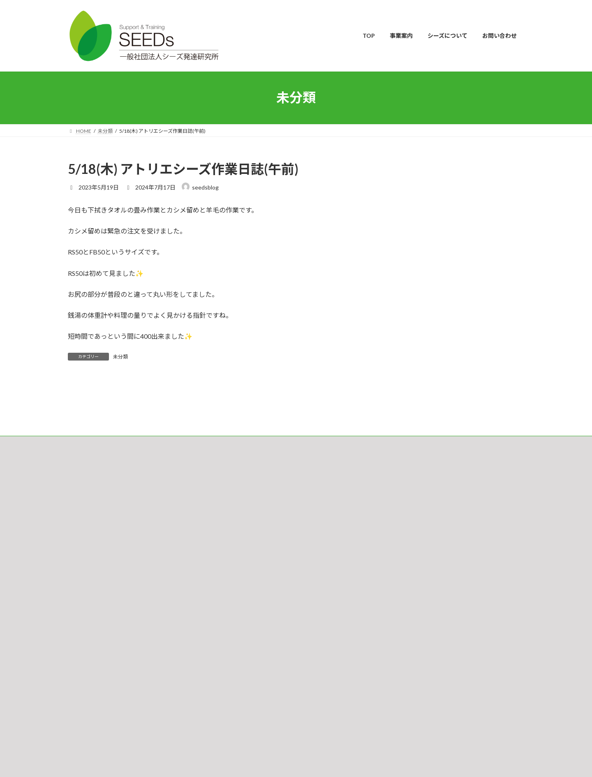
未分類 (120, 357)
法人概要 (239, 699)
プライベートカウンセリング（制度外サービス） (283, 627)
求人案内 (239, 742)
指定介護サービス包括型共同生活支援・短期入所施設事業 (293, 670)
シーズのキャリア (248, 641)
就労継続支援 (244, 656)
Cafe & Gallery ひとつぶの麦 (260, 685)
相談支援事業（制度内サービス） (266, 613)
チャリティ (241, 727)
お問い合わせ (90, 536)
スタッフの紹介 (246, 713)
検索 (500, 572)
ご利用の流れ (244, 584)
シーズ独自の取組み (251, 599)
